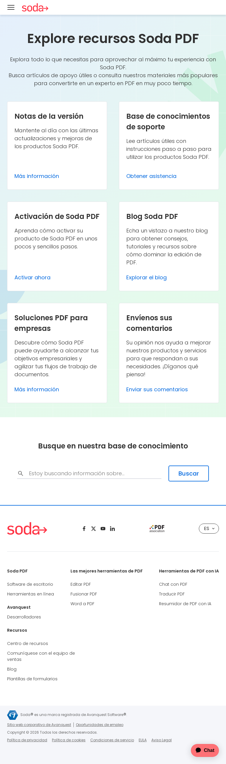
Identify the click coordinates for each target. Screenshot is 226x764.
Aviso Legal (161, 739)
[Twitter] (93, 528)
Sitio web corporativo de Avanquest (39, 724)
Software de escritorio (30, 584)
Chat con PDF (173, 584)
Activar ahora (32, 277)
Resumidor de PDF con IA (185, 604)
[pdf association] (157, 528)
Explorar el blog (146, 277)
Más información (36, 176)
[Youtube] (103, 528)
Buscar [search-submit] (188, 473)
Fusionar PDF (84, 594)
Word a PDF (82, 604)
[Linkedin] (112, 528)
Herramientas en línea (30, 594)
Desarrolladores (24, 617)
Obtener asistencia (151, 176)
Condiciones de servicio (112, 739)
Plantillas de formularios (32, 679)
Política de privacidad (27, 739)
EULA (143, 739)
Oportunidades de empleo (99, 724)
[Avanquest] (12, 715)
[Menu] (11, 7)
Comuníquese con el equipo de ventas (41, 656)
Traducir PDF (172, 594)
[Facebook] (84, 528)
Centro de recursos (27, 643)
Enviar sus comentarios (157, 389)
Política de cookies (69, 739)
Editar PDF (81, 584)
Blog (12, 669)
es (209, 528)
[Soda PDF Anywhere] (35, 7)
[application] (201, 750)
